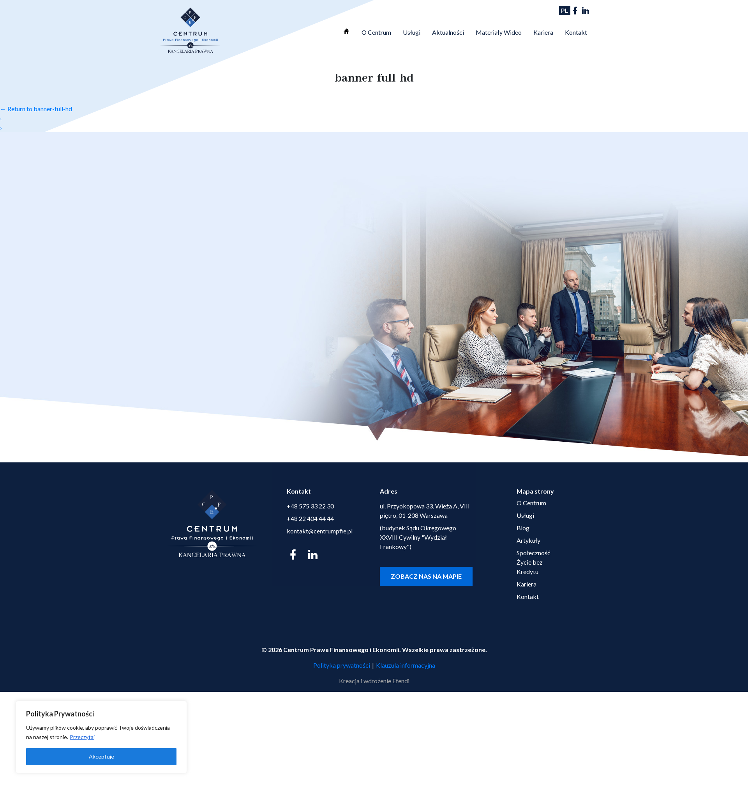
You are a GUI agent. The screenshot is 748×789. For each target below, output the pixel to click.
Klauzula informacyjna (405, 665)
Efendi (400, 680)
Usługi (411, 32)
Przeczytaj (82, 737)
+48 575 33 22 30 (310, 506)
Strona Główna (346, 31)
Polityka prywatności (341, 665)
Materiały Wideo (499, 32)
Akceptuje (101, 756)
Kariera (543, 32)
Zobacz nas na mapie (426, 576)
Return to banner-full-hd (36, 108)
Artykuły (528, 540)
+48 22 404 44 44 (310, 518)
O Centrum (376, 32)
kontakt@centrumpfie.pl (320, 531)
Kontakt (576, 32)
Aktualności (448, 32)
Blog (523, 527)
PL (564, 10)
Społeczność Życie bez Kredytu (533, 562)
